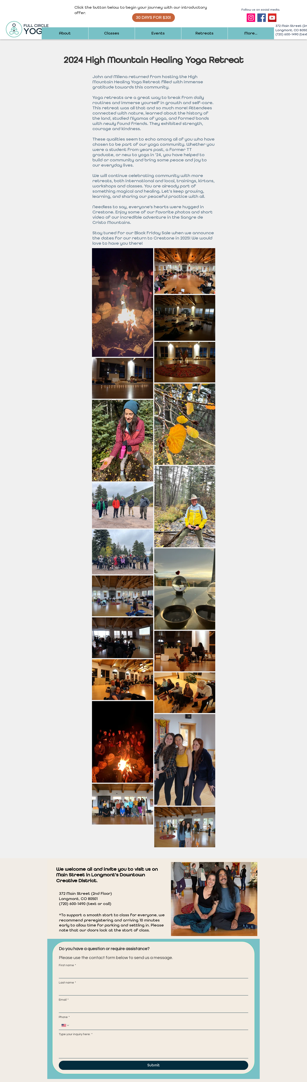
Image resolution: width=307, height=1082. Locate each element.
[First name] (152, 973)
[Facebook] (261, 17)
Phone (64, 1017)
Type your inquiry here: (75, 1034)
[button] (65, 33)
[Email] (152, 1008)
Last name (67, 983)
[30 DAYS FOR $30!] (153, 17)
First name (67, 965)
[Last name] (152, 991)
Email (64, 1000)
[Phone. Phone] (158, 1025)
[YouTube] (272, 17)
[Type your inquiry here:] (153, 1048)
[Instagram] (251, 17)
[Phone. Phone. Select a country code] (65, 1025)
